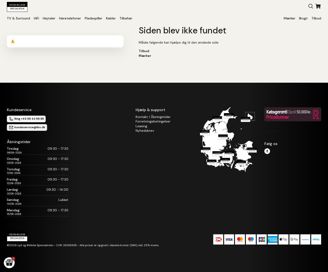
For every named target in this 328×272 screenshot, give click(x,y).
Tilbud (144, 51)
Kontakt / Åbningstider (153, 117)
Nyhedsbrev (145, 130)
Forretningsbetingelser (153, 121)
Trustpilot (271, 131)
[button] (311, 6)
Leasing (141, 126)
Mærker (145, 56)
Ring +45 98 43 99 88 (26, 119)
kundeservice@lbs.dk (27, 127)
